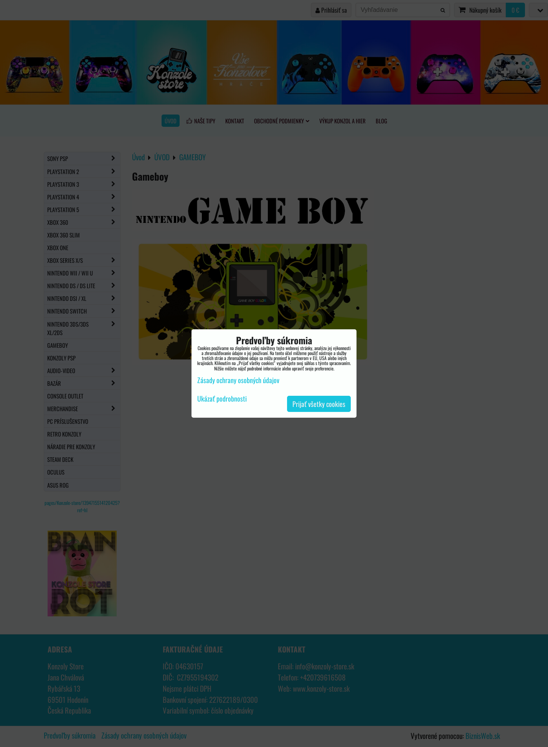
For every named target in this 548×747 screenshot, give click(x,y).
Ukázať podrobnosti (222, 399)
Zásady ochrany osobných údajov (238, 380)
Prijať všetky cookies (318, 404)
